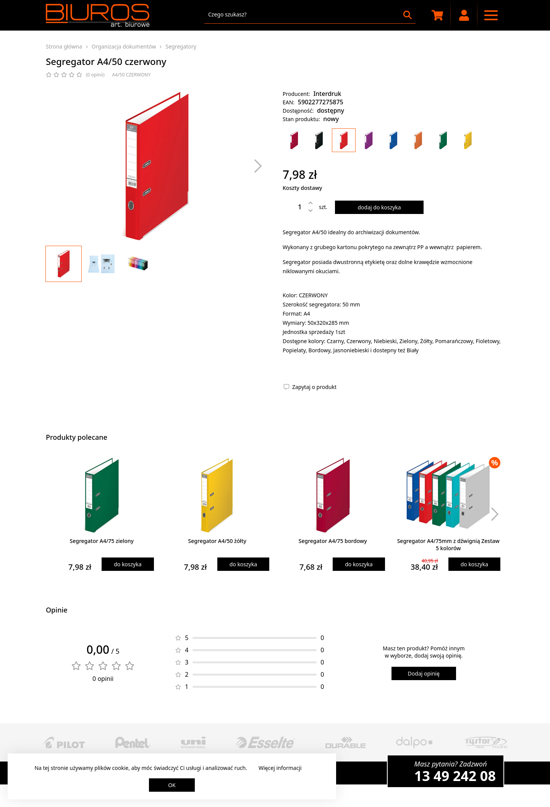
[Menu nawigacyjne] (490, 15)
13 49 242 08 (455, 775)
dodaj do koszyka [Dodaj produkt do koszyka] (379, 207)
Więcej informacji (280, 767)
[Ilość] (294, 206)
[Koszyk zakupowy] (437, 15)
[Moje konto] (464, 15)
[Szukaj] (407, 15)
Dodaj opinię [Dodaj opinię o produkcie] (424, 673)
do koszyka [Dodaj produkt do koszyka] (127, 564)
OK (172, 785)
